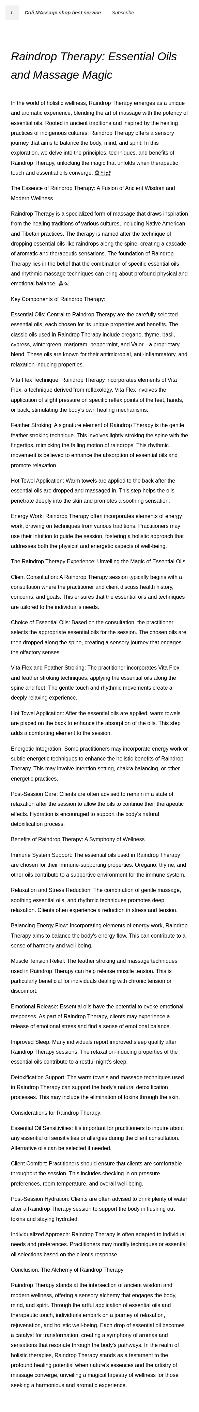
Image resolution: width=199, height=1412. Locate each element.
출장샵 (102, 173)
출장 (63, 283)
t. (12, 12)
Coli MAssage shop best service (63, 12)
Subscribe (123, 12)
